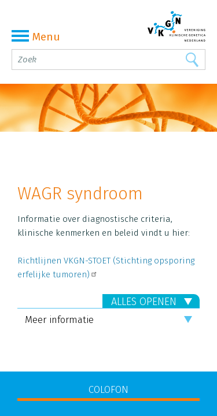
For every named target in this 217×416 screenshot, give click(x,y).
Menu (36, 36)
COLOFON (108, 390)
